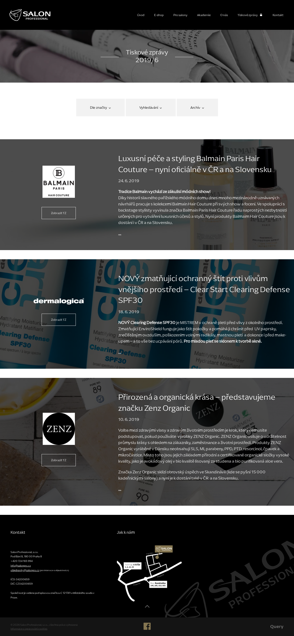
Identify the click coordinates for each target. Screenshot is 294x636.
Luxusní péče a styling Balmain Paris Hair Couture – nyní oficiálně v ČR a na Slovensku (195, 164)
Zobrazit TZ (58, 213)
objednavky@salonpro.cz (25, 570)
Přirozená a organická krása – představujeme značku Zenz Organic (196, 402)
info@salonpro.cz (21, 565)
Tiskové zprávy (250, 15)
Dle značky (100, 107)
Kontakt (278, 15)
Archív (197, 107)
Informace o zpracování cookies (29, 628)
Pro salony (180, 15)
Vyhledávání (150, 107)
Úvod (140, 15)
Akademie (204, 15)
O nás (224, 15)
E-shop (159, 15)
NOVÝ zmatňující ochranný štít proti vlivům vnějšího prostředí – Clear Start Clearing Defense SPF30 (204, 289)
